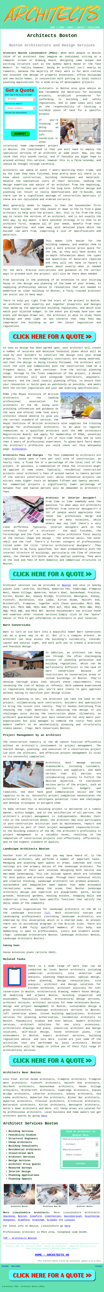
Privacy (98, 1266)
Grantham (38, 1220)
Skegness (9, 1220)
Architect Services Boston (30, 1123)
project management (74, 753)
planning (59, 380)
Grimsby (52, 1220)
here (44, 1115)
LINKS (61, 27)
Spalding (9, 1216)
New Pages (16, 1266)
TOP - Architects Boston (20, 1238)
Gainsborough (73, 1216)
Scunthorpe (92, 1216)
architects (10, 405)
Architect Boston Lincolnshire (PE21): (31, 53)
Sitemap (5, 1266)
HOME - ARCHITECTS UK (52, 1254)
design (70, 355)
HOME (52, 27)
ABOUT (70, 27)
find (14, 1079)
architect (29, 56)
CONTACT (81, 27)
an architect (47, 153)
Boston (66, 585)
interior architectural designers (65, 545)
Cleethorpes (53, 1216)
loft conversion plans (19, 1013)
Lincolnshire (72, 1212)
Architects (10, 170)
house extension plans (72, 1032)
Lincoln (70, 1220)
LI (47, 913)
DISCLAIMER (94, 27)
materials (80, 259)
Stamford (23, 1220)
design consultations (73, 980)
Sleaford (36, 1216)
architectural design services (77, 999)
